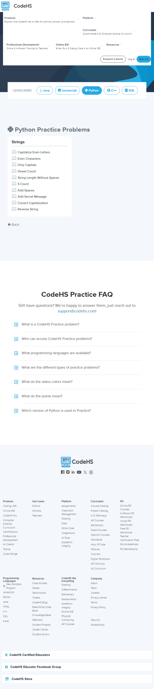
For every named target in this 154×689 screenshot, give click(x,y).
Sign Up (144, 59)
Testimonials (39, 592)
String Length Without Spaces (38, 178)
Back (13, 224)
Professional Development (10, 538)
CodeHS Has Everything (69, 580)
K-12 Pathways (99, 515)
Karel (6, 621)
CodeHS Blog (39, 602)
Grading (66, 518)
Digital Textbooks (100, 559)
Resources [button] (114, 44)
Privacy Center (99, 597)
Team (94, 588)
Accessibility (97, 624)
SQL (5, 616)
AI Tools (66, 538)
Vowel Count (27, 171)
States (36, 588)
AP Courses (97, 520)
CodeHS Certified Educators (27, 655)
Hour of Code (98, 544)
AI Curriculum (98, 568)
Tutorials (95, 554)
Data (64, 523)
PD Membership (129, 549)
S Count (23, 184)
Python (7, 597)
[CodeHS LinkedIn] (73, 472)
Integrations (68, 533)
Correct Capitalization (33, 203)
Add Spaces (26, 190)
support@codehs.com (76, 311)
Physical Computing (68, 618)
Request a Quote (113, 59)
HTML (6, 606)
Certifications (10, 532)
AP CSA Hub (98, 563)
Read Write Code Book (41, 609)
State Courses (99, 530)
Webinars (37, 620)
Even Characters (29, 159)
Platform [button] (89, 18)
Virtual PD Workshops (126, 522)
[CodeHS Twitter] (85, 472)
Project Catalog (99, 510)
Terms (94, 602)
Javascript (8, 592)
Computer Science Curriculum (9, 524)
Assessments (69, 599)
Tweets (36, 597)
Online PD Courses (125, 507)
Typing (6, 549)
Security (95, 620)
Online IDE (9, 510)
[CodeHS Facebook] (62, 472)
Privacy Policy (98, 607)
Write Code (68, 528)
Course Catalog (99, 506)
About (94, 583)
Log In (131, 59)
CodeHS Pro (10, 515)
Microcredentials (129, 544)
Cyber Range (10, 554)
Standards (96, 539)
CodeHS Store (18, 679)
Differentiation (69, 589)
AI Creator (8, 544)
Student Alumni (40, 634)
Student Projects (41, 624)
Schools (36, 510)
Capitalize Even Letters (34, 152)
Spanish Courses (100, 535)
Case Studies (39, 583)
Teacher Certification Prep (129, 538)
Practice (95, 549)
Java (5, 602)
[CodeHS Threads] (91, 472)
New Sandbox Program (12, 586)
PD (122, 501)
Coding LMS (10, 506)
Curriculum (97, 501)
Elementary (97, 525)
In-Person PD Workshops (127, 515)
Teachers (37, 515)
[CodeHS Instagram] (68, 472)
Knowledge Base (41, 615)
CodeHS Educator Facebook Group (33, 667)
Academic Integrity (67, 544)
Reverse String (28, 209)
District (36, 506)
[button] (42, 19)
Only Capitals (27, 165)
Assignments (69, 506)
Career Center (40, 629)
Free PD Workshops (126, 530)
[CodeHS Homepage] (18, 6)
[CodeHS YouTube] (79, 472)
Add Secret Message (32, 197)
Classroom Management (69, 512)
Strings (18, 142)
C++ (5, 611)
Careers (95, 592)
